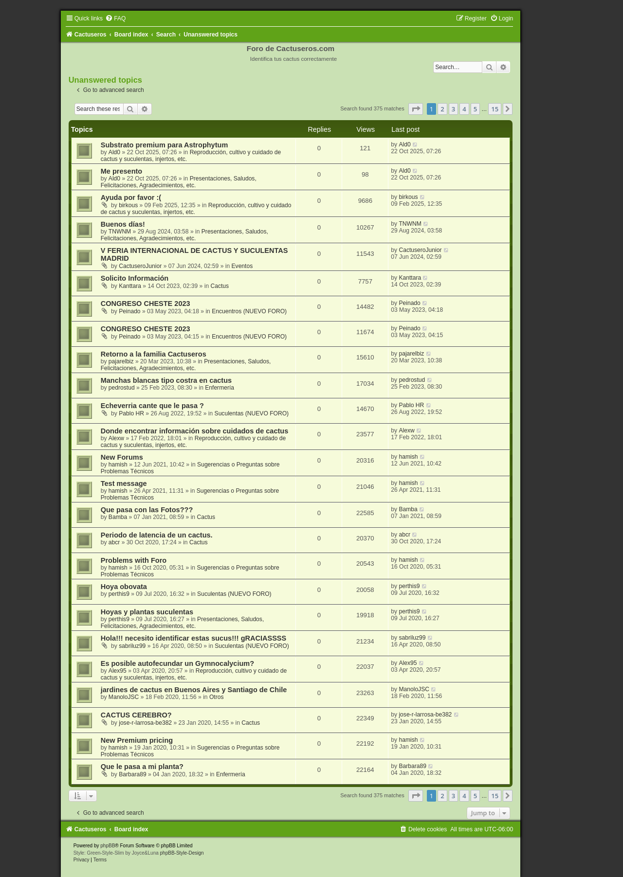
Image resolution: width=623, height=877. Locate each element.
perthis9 (119, 594)
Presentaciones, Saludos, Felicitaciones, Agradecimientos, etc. (179, 182)
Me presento (122, 171)
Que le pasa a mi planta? (142, 766)
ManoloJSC (124, 697)
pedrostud (122, 387)
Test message (124, 483)
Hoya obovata (124, 587)
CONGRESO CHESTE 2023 (145, 303)
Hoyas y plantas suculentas (147, 612)
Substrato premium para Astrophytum (164, 145)
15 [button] (494, 109)
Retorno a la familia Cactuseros (153, 354)
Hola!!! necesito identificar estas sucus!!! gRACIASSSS (194, 638)
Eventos (242, 266)
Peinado (129, 311)
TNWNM (120, 231)
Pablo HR (131, 413)
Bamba (118, 517)
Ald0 (114, 152)
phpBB (107, 845)
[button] (415, 109)
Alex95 (118, 670)
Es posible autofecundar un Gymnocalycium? (177, 663)
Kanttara (130, 286)
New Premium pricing (137, 740)
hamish (118, 464)
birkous (128, 205)
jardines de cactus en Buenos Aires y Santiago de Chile (194, 690)
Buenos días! (123, 224)
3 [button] (453, 109)
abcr (114, 542)
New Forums (122, 457)
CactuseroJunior (140, 266)
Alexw (116, 438)
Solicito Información (135, 278)
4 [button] (464, 109)
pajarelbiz (121, 361)
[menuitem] (115, 18)
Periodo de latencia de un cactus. (157, 535)
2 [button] (442, 109)
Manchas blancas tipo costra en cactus (166, 380)
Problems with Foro (134, 560)
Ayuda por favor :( (131, 197)
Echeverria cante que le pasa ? (152, 406)
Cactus (219, 286)
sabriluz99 (132, 646)
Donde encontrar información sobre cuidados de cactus (195, 431)
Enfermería (219, 387)
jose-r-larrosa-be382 (145, 722)
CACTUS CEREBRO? (136, 715)
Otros (216, 697)
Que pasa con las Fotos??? (147, 510)
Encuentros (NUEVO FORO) (249, 311)
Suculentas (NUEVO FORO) (252, 413)
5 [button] (475, 109)
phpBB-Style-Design (182, 853)
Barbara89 (132, 774)
